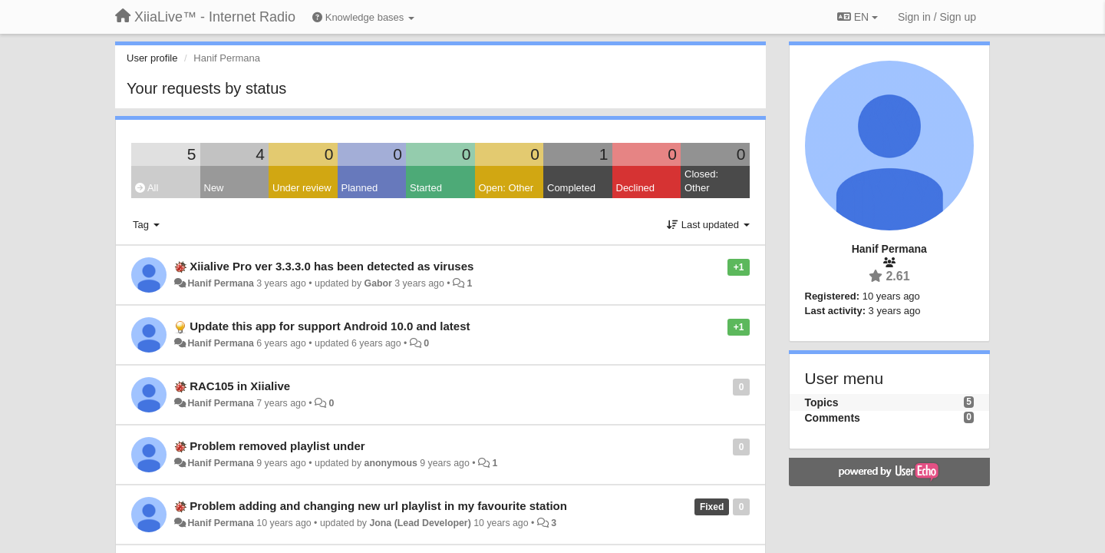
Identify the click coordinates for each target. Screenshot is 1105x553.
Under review (302, 188)
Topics (822, 402)
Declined (635, 188)
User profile (152, 58)
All (146, 188)
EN (857, 17)
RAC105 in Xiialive (240, 385)
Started (426, 188)
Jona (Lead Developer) (419, 523)
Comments (832, 418)
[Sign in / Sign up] (937, 17)
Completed (571, 188)
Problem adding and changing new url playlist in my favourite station (378, 505)
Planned (359, 188)
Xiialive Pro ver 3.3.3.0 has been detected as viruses (331, 266)
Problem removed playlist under (277, 445)
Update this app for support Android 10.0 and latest (330, 326)
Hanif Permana (220, 283)
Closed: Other (701, 181)
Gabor (378, 283)
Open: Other (506, 188)
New (214, 188)
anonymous (390, 463)
